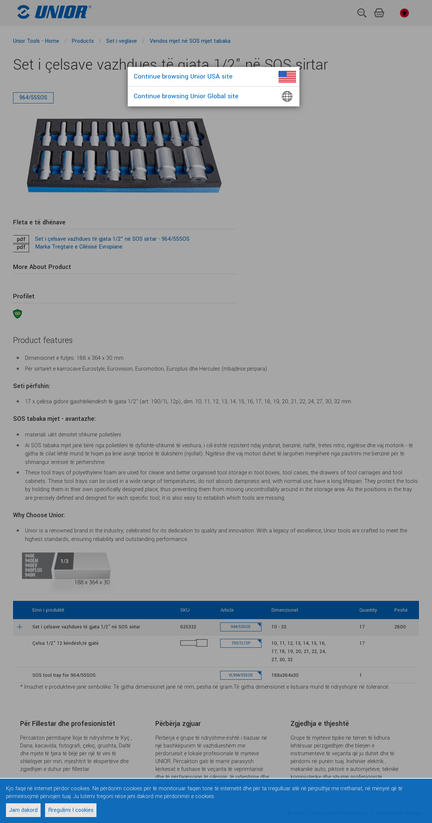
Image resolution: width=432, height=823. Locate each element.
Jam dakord (23, 810)
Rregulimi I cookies (70, 810)
